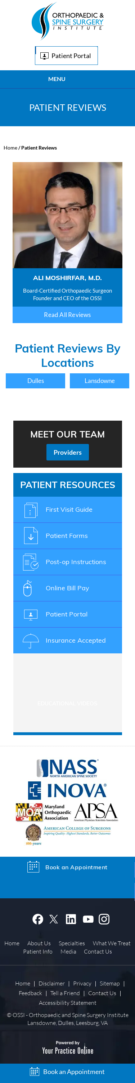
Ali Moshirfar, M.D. (67, 278)
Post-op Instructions (76, 562)
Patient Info (38, 951)
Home (10, 148)
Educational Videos (67, 703)
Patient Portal (71, 56)
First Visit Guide (69, 509)
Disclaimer (52, 983)
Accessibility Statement (67, 1002)
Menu (66, 79)
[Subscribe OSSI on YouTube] (88, 918)
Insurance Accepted (76, 640)
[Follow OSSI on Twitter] (54, 918)
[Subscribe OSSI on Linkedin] (71, 918)
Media (68, 951)
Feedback (30, 992)
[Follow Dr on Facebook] (37, 918)
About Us (39, 943)
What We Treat (112, 943)
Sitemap (110, 983)
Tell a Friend (65, 992)
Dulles (35, 380)
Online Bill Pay (67, 588)
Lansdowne (100, 380)
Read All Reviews (67, 314)
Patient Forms (67, 535)
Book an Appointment (74, 1071)
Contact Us (98, 951)
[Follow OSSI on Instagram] (104, 918)
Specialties (72, 943)
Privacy (82, 983)
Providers (68, 452)
